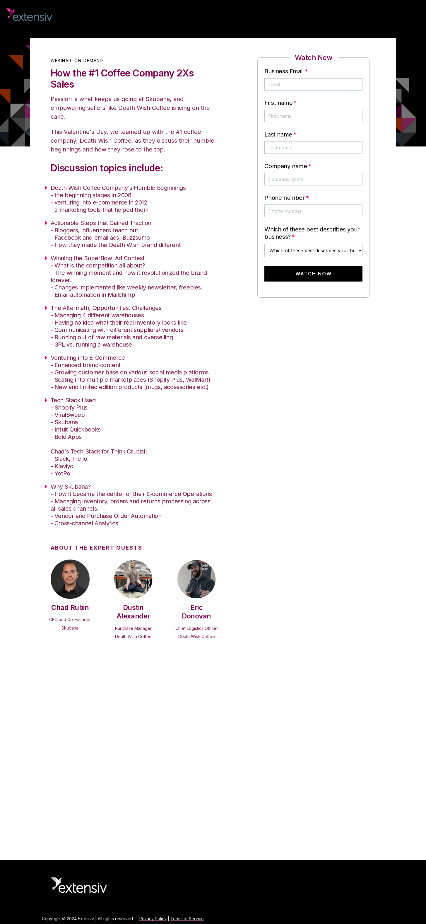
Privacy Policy (153, 918)
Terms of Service (187, 918)
